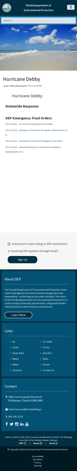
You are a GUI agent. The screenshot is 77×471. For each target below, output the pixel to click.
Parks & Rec (17, 353)
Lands (14, 347)
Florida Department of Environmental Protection (46, 449)
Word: (38, 443)
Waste (14, 358)
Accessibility (38, 456)
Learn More (18, 315)
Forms (45, 347)
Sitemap (38, 465)
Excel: (53, 443)
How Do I (46, 353)
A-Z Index (46, 341)
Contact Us (47, 370)
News (44, 358)
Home (6, 86)
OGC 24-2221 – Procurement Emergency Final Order (29, 124)
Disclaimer (38, 459)
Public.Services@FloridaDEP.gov (24, 409)
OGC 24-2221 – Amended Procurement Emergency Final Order (33, 141)
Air (12, 341)
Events (45, 364)
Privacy (37, 462)
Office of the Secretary (18, 86)
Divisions (16, 370)
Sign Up (22, 259)
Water (14, 364)
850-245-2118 (15, 416)
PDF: (22, 443)
